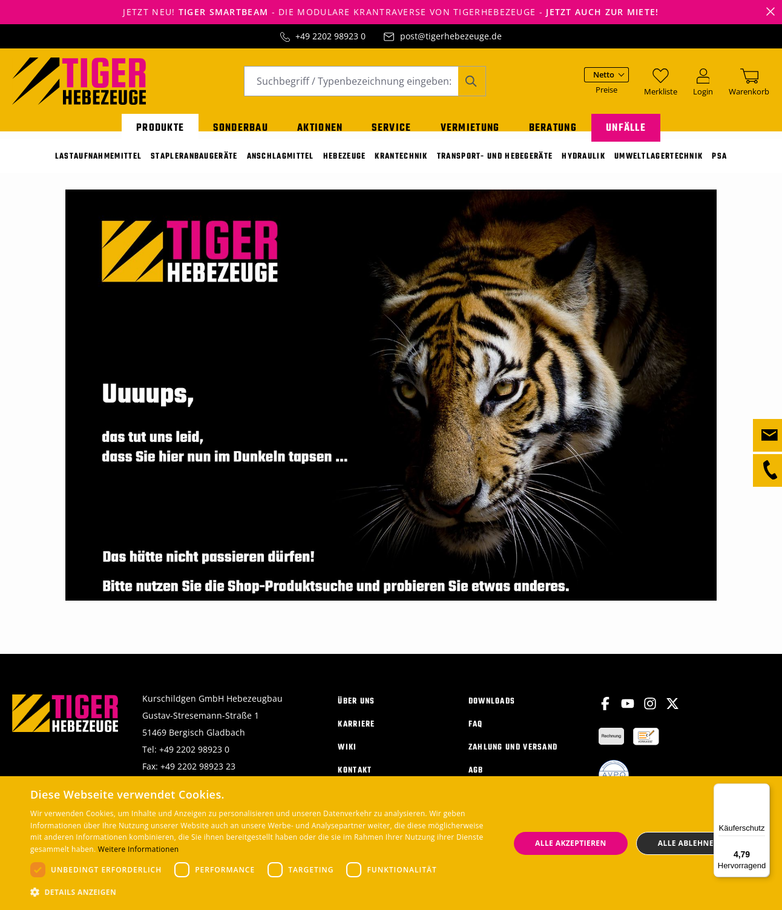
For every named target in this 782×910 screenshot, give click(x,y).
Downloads (492, 708)
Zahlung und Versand (513, 754)
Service (391, 125)
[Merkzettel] (660, 87)
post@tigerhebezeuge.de (451, 36)
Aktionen (320, 125)
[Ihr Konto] (703, 87)
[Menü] (762, 790)
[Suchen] (472, 87)
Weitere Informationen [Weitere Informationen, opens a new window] (138, 849)
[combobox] (351, 87)
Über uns (356, 708)
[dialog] (391, 843)
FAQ (475, 731)
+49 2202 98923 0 (330, 36)
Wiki (347, 754)
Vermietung (470, 125)
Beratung (553, 125)
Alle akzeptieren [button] (570, 843)
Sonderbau (240, 125)
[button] (262, 892)
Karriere (356, 731)
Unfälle (626, 125)
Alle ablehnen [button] (689, 843)
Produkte (160, 125)
